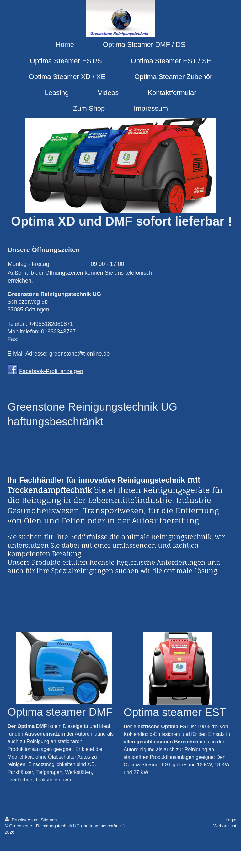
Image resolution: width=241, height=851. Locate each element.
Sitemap (49, 819)
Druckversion (21, 819)
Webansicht (224, 825)
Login (231, 819)
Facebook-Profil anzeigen (51, 371)
